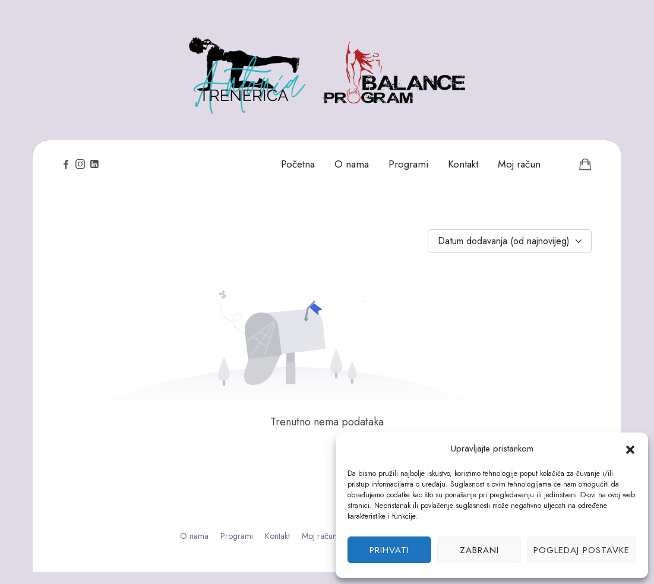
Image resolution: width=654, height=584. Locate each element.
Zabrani (479, 550)
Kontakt (277, 536)
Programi (236, 536)
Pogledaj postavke (581, 550)
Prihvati (389, 550)
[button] (630, 448)
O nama (194, 536)
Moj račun (319, 536)
